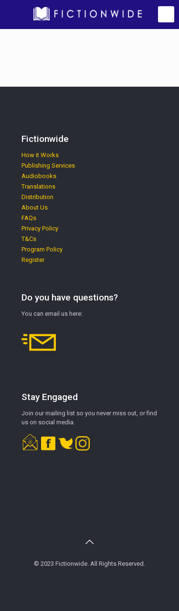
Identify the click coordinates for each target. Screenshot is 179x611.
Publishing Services (48, 165)
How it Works (40, 155)
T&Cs (28, 238)
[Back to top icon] (90, 542)
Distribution (37, 196)
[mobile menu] (166, 14)
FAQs (28, 217)
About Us (34, 207)
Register (32, 259)
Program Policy (42, 249)
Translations (38, 186)
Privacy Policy (39, 228)
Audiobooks (38, 176)
